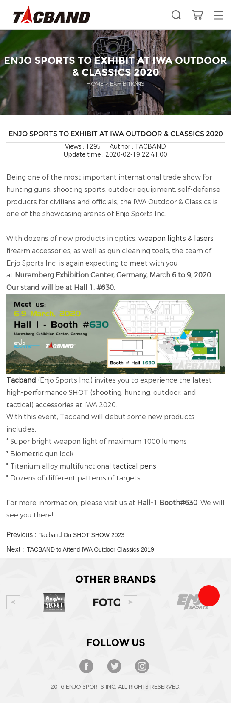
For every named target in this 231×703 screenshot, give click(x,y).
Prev (13, 602)
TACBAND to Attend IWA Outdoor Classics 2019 (90, 549)
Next (130, 602)
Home (95, 83)
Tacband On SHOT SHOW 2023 (82, 535)
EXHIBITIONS (127, 83)
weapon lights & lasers (176, 238)
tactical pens (134, 466)
